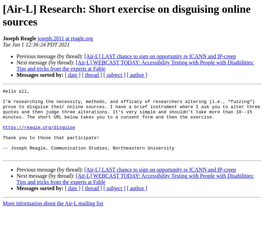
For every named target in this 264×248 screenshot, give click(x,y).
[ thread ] (92, 75)
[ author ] (137, 75)
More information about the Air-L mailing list (53, 217)
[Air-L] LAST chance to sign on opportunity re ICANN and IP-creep (160, 56)
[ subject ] (114, 75)
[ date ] (72, 75)
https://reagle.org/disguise (39, 135)
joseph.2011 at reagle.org (65, 38)
